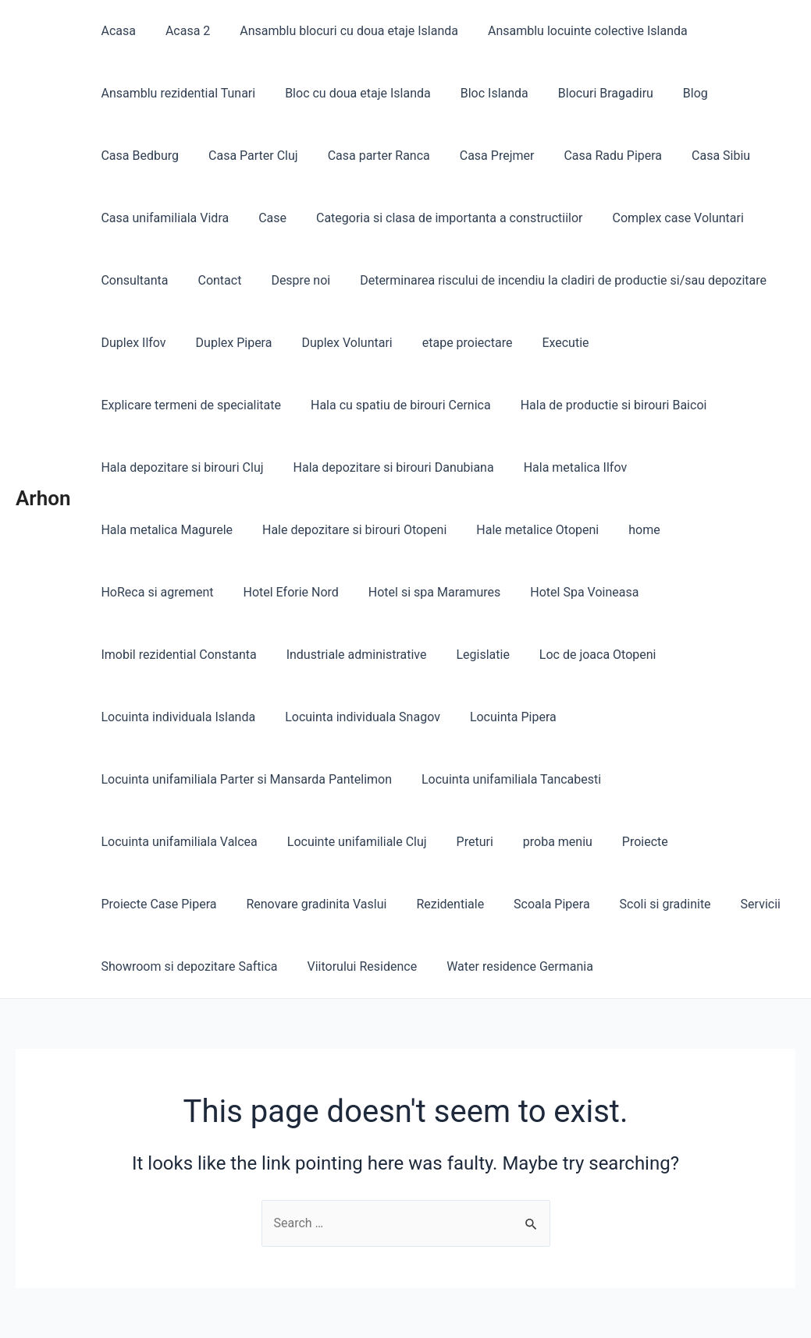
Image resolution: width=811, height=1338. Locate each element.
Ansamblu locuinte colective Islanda (571, 30)
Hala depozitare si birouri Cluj (596, 405)
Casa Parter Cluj (246, 155)
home (471, 529)
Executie (544, 342)
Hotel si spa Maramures (164, 592)
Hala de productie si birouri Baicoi (397, 405)
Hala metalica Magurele (519, 467)
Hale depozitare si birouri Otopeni (190, 529)
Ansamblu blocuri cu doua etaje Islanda (337, 30)
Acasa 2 (180, 30)
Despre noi (288, 280)
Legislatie (124, 654)
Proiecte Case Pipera (548, 779)
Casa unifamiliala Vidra (162, 218)
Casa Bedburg (137, 155)
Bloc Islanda (483, 93)
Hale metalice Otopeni (369, 529)
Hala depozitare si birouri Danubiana (198, 467)
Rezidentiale (132, 841)
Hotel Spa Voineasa (310, 592)
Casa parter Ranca (367, 155)
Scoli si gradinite (338, 841)
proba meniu (360, 779)
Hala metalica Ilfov (377, 467)
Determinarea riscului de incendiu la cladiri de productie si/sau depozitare (546, 280)
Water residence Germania (306, 904)
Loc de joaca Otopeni (235, 654)
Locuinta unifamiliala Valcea (697, 717)
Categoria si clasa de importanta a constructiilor (437, 218)
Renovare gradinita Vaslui (701, 779)
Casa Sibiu (695, 155)
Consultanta (131, 280)
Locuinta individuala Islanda (396, 654)
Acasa (115, 30)
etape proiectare (451, 342)
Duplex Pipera (227, 342)
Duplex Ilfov (130, 342)
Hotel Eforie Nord (697, 529)
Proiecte (443, 779)
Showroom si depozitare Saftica (562, 841)
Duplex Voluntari (335, 342)
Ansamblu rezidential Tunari (175, 93)
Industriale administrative (640, 592)
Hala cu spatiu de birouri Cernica (188, 405)
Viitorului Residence (153, 904)
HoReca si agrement (568, 529)
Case (265, 218)
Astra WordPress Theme (510, 1307)
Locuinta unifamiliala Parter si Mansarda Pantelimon (243, 717)
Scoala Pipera (229, 841)
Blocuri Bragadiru (589, 93)
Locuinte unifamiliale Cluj (168, 779)
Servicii (429, 841)
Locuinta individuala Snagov (575, 654)
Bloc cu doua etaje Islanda (351, 93)
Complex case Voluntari (661, 218)
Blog (674, 93)
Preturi (281, 779)
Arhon (43, 467)
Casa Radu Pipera (592, 155)
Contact (213, 280)
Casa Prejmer (480, 155)
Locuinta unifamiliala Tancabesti (504, 717)
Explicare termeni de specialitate (683, 342)
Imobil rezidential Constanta (467, 592)
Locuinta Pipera (721, 654)
